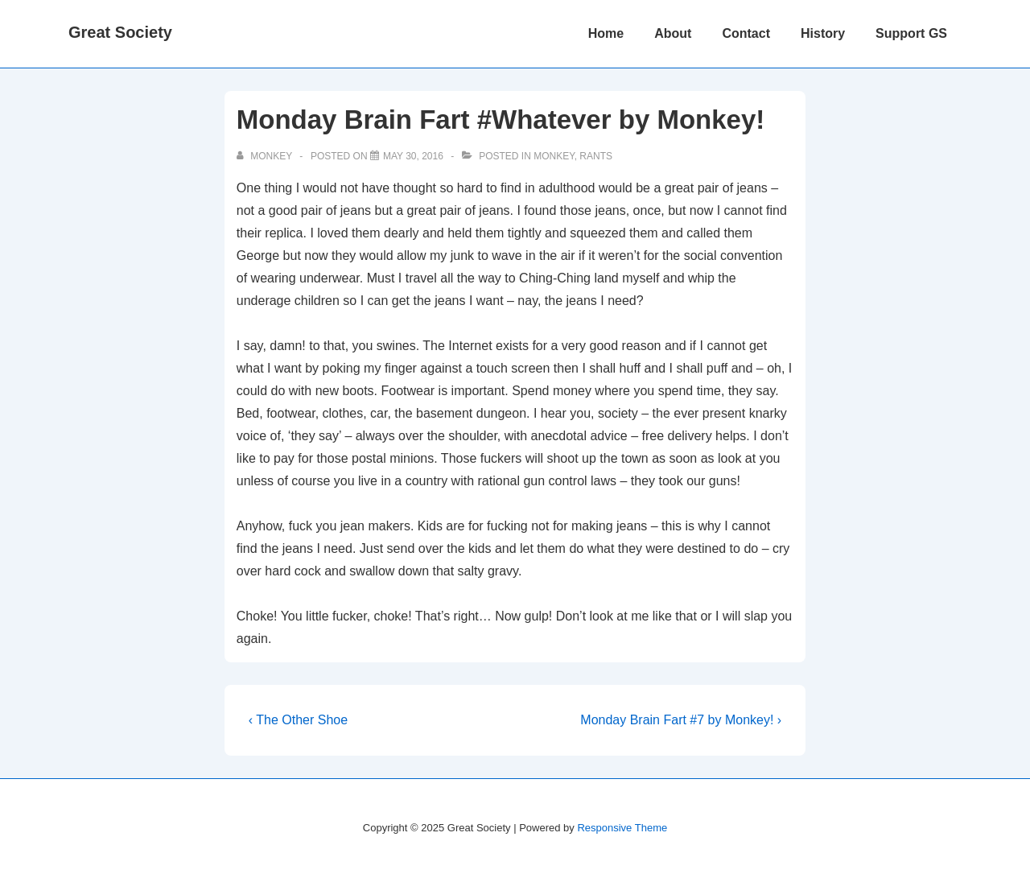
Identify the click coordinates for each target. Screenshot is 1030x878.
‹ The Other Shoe (298, 720)
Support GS (911, 33)
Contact (746, 33)
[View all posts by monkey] (266, 156)
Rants (595, 156)
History (823, 33)
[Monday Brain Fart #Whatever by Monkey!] (413, 156)
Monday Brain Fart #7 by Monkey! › (680, 720)
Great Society (120, 32)
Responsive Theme (622, 828)
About (672, 33)
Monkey (554, 156)
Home (606, 33)
